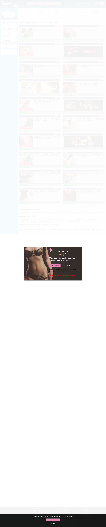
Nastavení (49, 519)
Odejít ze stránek (67, 265)
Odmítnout (52, 523)
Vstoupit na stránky (55, 265)
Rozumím (56, 519)
